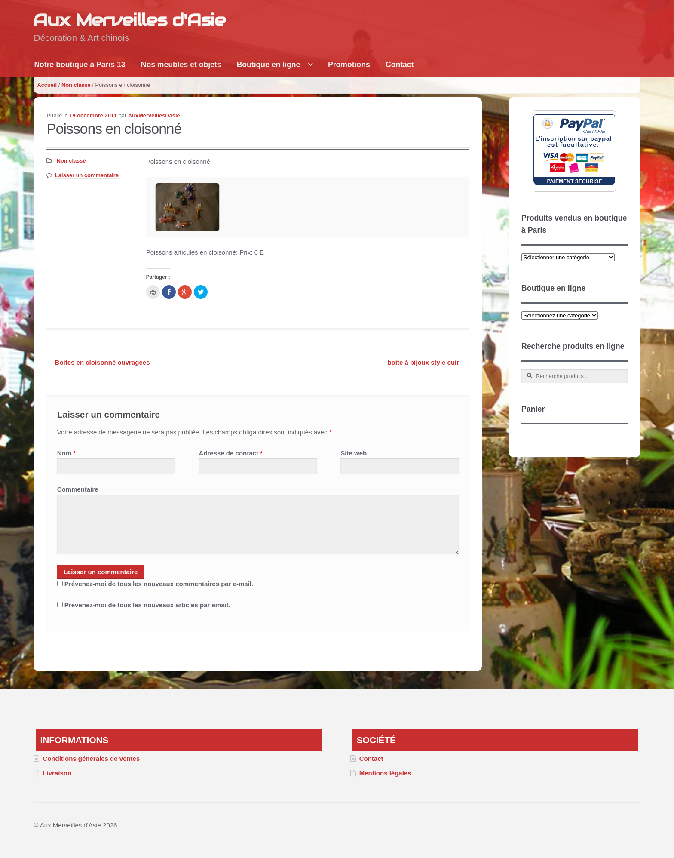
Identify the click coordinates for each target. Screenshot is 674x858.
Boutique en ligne (268, 64)
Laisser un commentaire (87, 175)
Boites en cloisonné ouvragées (98, 362)
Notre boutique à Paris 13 (79, 64)
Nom (66, 453)
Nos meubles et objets (181, 64)
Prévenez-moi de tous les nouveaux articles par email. (147, 605)
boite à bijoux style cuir (428, 362)
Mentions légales (385, 773)
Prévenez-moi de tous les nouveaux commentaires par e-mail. (158, 583)
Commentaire (77, 489)
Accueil (47, 85)
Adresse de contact (231, 453)
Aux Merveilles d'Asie (129, 20)
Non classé (76, 85)
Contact (400, 64)
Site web (353, 453)
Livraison (57, 773)
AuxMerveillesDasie (154, 115)
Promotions (349, 64)
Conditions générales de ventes (91, 758)
